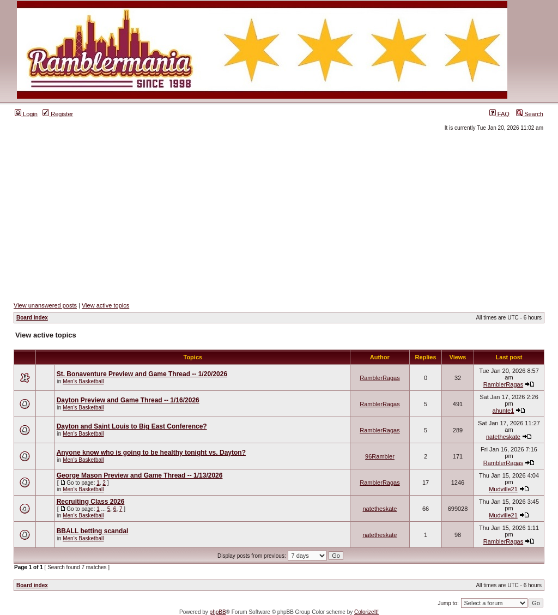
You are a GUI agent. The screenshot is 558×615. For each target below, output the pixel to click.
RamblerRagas (379, 378)
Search (529, 114)
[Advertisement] (279, 216)
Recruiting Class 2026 (91, 501)
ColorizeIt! (366, 612)
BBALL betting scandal (93, 531)
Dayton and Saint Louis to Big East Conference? (132, 426)
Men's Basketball (83, 381)
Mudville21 (503, 489)
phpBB (218, 612)
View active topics (105, 305)
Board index (32, 318)
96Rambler (380, 456)
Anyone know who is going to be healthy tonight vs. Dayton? (151, 452)
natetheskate (503, 436)
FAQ (499, 114)
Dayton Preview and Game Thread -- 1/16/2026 (128, 400)
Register (58, 114)
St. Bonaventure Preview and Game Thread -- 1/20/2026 (142, 374)
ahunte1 (503, 410)
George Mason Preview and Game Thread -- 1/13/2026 (140, 475)
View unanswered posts (45, 305)
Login (26, 114)
